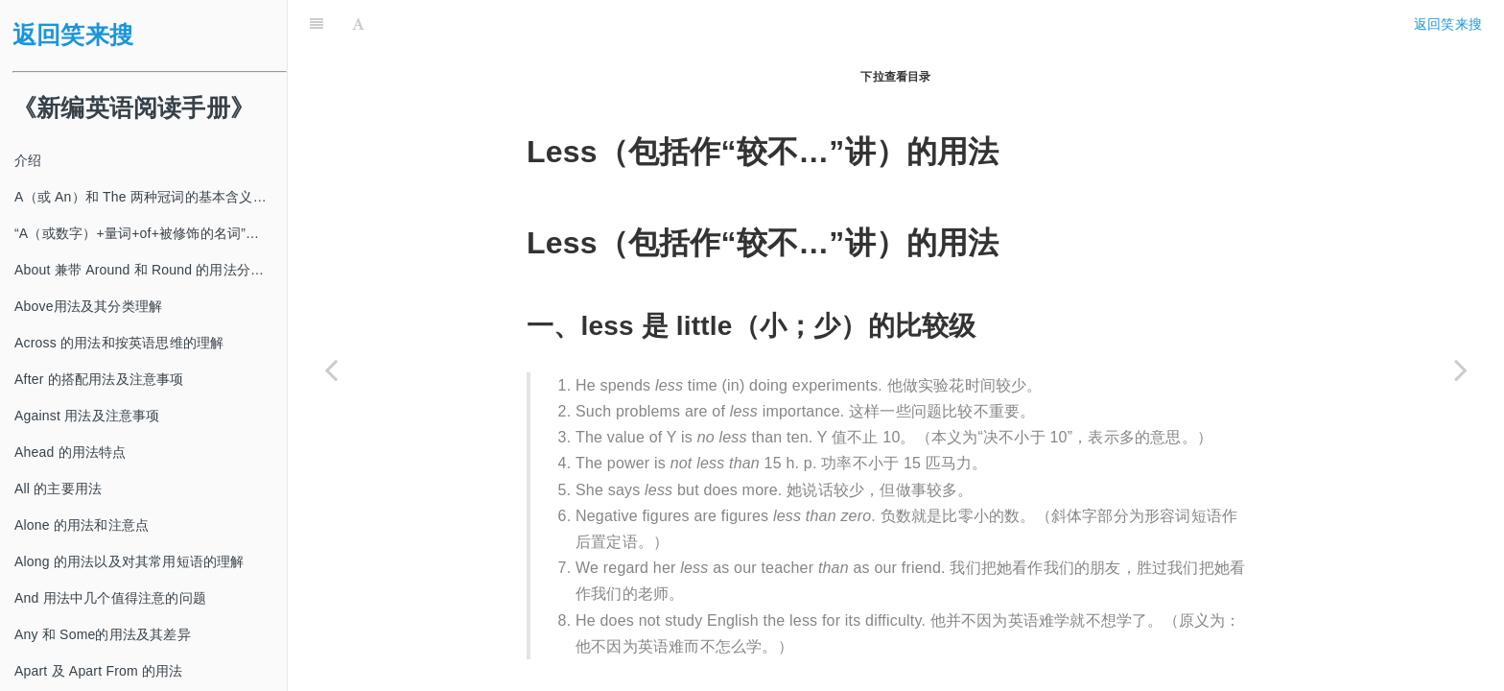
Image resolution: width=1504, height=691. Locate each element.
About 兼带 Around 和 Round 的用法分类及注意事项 (150, 269)
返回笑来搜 (72, 35)
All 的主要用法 (58, 488)
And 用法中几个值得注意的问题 (110, 598)
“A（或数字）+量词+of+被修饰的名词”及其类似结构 (150, 233)
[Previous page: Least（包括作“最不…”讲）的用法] (331, 369)
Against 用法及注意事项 (87, 415)
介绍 (27, 160)
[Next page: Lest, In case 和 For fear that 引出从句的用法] (1461, 369)
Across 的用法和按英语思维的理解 (118, 342)
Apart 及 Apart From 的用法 (98, 671)
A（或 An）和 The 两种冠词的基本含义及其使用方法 (150, 196)
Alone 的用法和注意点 (81, 525)
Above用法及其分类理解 (88, 306)
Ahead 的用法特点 (70, 452)
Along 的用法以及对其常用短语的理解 (129, 561)
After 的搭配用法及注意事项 (99, 379)
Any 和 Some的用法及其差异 (102, 634)
